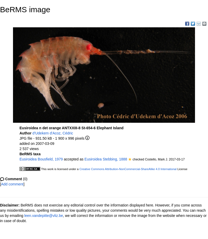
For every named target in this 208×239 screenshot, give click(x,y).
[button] (130, 159)
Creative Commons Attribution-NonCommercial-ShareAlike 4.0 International (128, 169)
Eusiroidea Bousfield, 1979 (41, 159)
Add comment (12, 184)
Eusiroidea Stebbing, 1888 (105, 159)
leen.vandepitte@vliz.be (43, 216)
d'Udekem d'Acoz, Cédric (52, 133)
